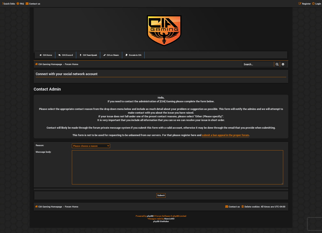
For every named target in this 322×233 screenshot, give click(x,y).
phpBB (150, 216)
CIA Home (45, 55)
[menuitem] (20, 3)
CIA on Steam (111, 55)
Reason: (40, 145)
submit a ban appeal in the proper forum (225, 135)
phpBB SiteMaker (161, 221)
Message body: (43, 151)
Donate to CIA (133, 55)
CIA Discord (65, 55)
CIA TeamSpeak (88, 55)
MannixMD (169, 218)
